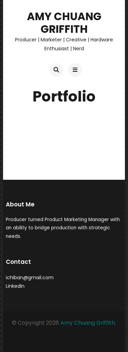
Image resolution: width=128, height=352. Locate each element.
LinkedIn (15, 286)
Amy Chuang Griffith (64, 23)
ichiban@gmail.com (30, 277)
